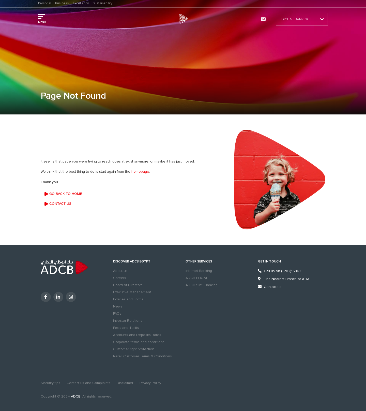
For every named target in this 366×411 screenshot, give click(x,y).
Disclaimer (125, 383)
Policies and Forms (128, 299)
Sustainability (102, 3)
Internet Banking (199, 271)
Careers (119, 278)
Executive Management (132, 292)
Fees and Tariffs (126, 328)
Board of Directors (128, 285)
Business (62, 3)
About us (120, 271)
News (117, 306)
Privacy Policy (150, 383)
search (234, 19)
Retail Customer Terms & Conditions (142, 356)
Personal (44, 3)
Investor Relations (127, 320)
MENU (42, 22)
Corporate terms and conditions (138, 342)
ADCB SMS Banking (202, 285)
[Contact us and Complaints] (263, 19)
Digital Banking (302, 19)
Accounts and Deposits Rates (137, 335)
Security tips (50, 383)
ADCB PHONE (197, 278)
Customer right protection (133, 349)
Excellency (81, 3)
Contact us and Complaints (88, 383)
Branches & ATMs (249, 19)
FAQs (117, 313)
